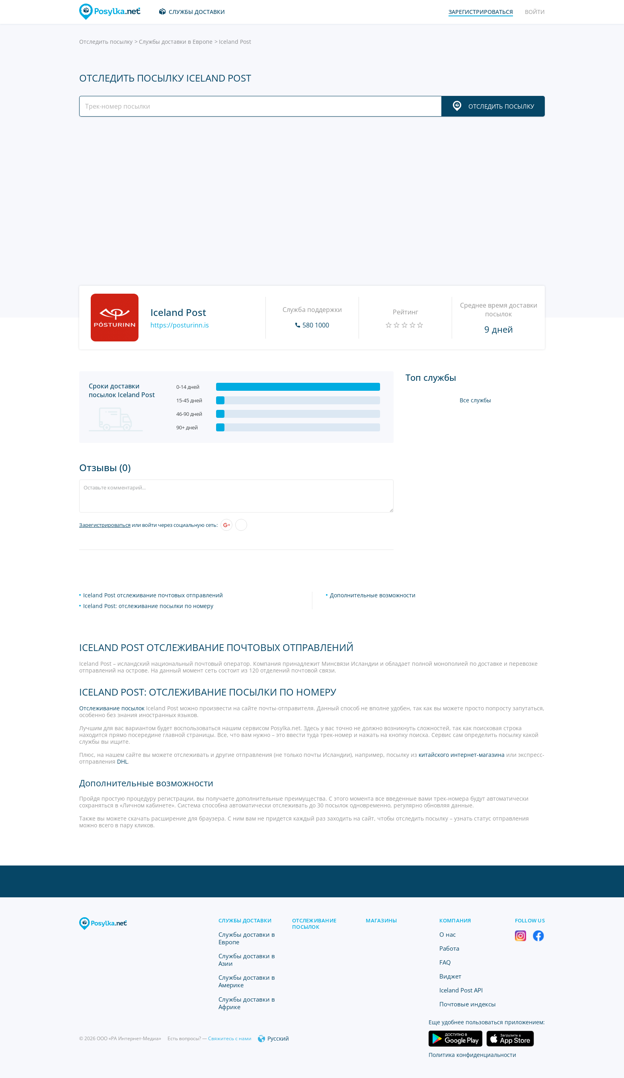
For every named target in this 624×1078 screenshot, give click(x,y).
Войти (535, 12)
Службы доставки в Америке (246, 981)
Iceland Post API (461, 990)
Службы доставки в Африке (246, 1003)
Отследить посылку (106, 41)
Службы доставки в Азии (246, 959)
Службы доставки (197, 12)
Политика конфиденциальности (472, 1054)
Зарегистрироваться (105, 524)
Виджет (450, 976)
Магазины (381, 920)
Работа (449, 948)
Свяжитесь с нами (230, 1038)
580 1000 (315, 325)
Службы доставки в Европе (176, 41)
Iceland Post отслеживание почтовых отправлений (153, 595)
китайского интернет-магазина (462, 754)
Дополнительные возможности (372, 595)
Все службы (475, 400)
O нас (447, 934)
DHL (122, 761)
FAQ (445, 962)
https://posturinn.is (179, 325)
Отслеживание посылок (111, 708)
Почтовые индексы (467, 1004)
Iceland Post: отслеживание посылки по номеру (148, 606)
